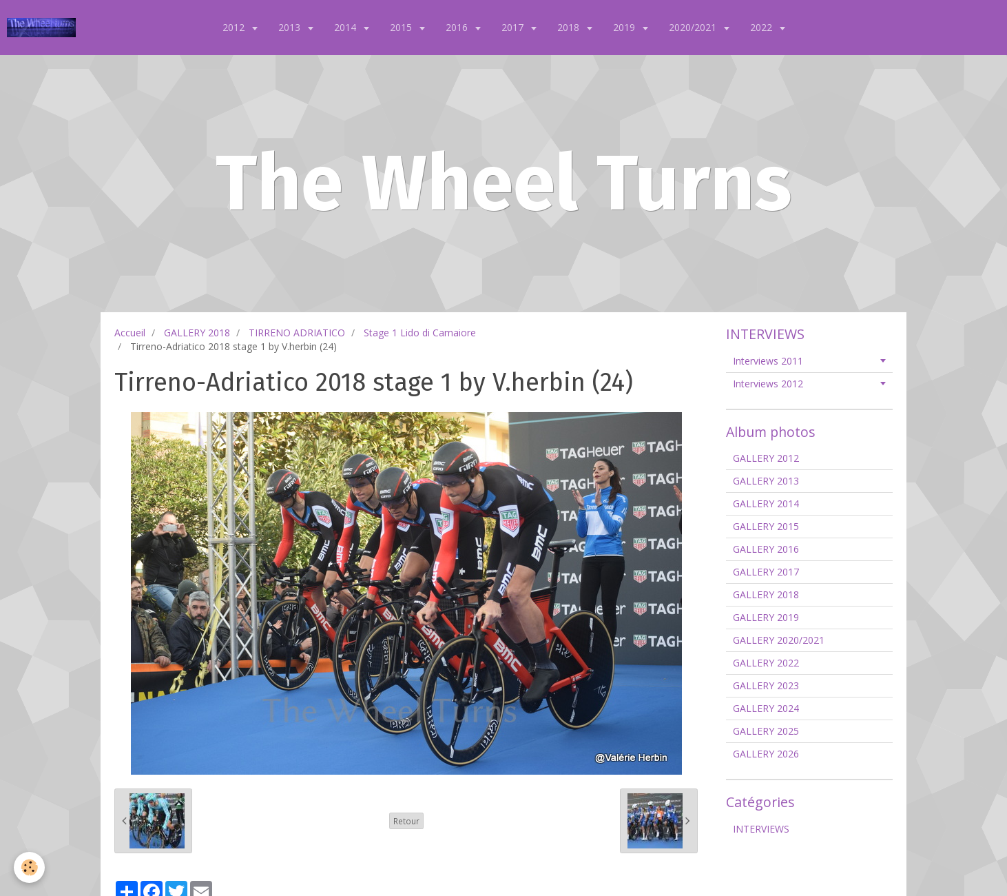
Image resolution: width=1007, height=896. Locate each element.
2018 (569, 27)
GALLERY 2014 (766, 503)
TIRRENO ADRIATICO (297, 332)
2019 (625, 27)
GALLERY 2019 (766, 617)
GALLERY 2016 (766, 549)
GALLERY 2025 (766, 730)
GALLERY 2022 (766, 662)
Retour (406, 820)
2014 (346, 27)
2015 (402, 27)
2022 (762, 27)
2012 (234, 27)
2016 (458, 27)
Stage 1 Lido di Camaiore (420, 332)
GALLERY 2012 (766, 458)
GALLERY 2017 (766, 571)
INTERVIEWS (761, 828)
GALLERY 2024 (766, 708)
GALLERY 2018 (197, 332)
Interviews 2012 (768, 383)
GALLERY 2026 (766, 753)
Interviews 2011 (768, 360)
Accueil (129, 332)
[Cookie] (29, 867)
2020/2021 (694, 27)
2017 (513, 27)
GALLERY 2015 (766, 526)
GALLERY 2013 (766, 480)
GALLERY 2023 (766, 685)
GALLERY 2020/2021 (778, 639)
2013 (290, 27)
